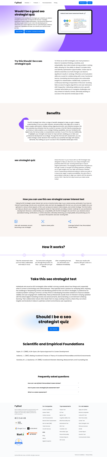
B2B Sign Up (83, 2)
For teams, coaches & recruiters (34, 31)
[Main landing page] (19, 3)
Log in (89, 2)
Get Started (53, 329)
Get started (19, 31)
